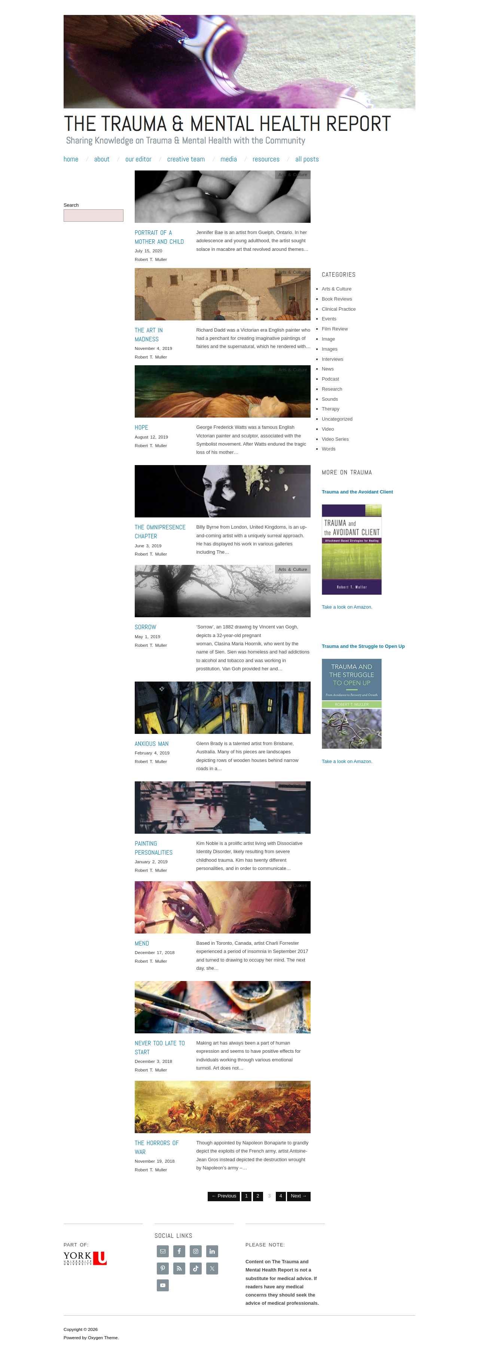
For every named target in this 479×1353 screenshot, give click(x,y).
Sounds (330, 399)
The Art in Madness (149, 334)
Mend (142, 943)
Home (71, 159)
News (328, 369)
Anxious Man (152, 743)
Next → (299, 1196)
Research (332, 389)
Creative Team (186, 159)
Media (228, 159)
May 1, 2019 (147, 636)
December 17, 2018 (155, 952)
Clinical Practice (339, 309)
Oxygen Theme (103, 1337)
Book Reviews (337, 299)
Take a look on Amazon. (347, 607)
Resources (266, 159)
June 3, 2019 (148, 545)
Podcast (330, 379)
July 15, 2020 (148, 250)
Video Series (335, 439)
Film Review (335, 329)
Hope (141, 427)
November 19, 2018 (155, 1161)
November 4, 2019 (153, 348)
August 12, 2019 (151, 436)
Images (330, 349)
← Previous (223, 1196)
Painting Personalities (154, 848)
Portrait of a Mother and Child (159, 237)
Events (329, 319)
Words (329, 449)
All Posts (307, 159)
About (102, 159)
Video (328, 429)
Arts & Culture (292, 174)
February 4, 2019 (152, 752)
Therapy (330, 409)
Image (328, 339)
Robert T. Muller (151, 259)
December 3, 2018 (153, 1061)
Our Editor (138, 159)
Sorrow (145, 627)
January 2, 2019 (151, 861)
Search (71, 205)
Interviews (332, 359)
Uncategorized (337, 419)
